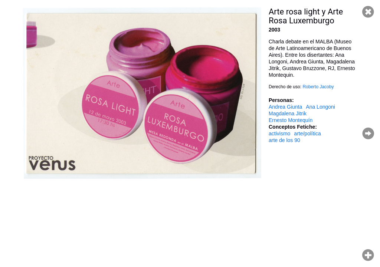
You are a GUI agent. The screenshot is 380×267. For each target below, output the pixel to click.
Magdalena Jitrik (288, 113)
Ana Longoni (320, 107)
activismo (279, 133)
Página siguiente (368, 133)
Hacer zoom (368, 255)
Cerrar (368, 12)
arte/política (307, 133)
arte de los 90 (284, 140)
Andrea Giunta (285, 107)
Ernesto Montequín (290, 120)
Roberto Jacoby (318, 86)
